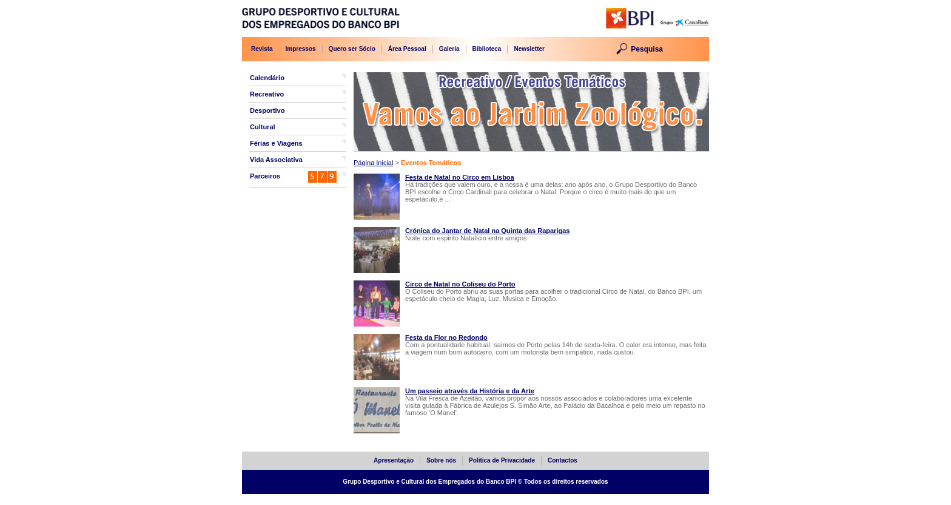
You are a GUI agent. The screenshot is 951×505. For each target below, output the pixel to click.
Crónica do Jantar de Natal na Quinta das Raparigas (487, 230)
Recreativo (267, 94)
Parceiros (265, 176)
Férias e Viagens (276, 143)
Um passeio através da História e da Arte (469, 391)
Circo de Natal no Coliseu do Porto (460, 284)
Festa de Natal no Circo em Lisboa (459, 177)
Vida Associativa (276, 159)
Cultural (262, 126)
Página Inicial (373, 162)
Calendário (267, 77)
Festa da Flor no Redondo (446, 337)
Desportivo (267, 110)
